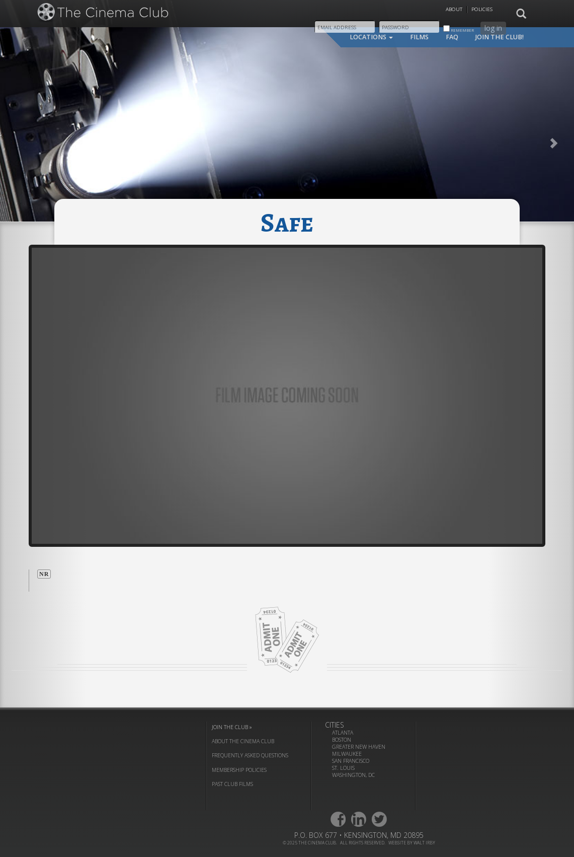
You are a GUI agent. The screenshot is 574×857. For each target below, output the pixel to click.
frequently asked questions (250, 755)
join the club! (499, 37)
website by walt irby (411, 842)
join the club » (232, 727)
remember (458, 29)
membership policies (239, 769)
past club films (232, 784)
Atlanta (342, 732)
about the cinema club (243, 741)
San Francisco (350, 760)
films (419, 37)
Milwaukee (347, 753)
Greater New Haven (358, 746)
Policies (482, 9)
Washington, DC (353, 774)
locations (371, 37)
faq (452, 37)
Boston (341, 739)
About (454, 9)
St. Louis (343, 767)
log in (493, 28)
